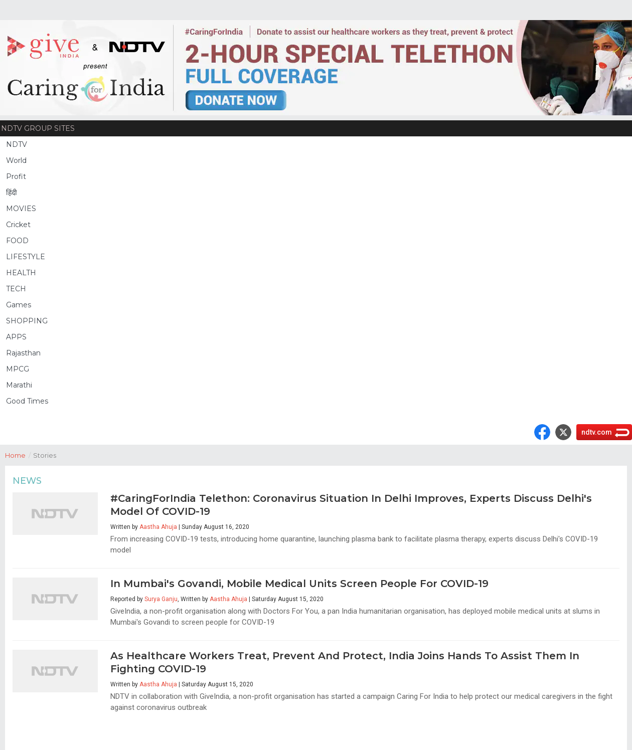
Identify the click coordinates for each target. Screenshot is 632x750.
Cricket (18, 224)
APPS (16, 336)
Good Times (27, 401)
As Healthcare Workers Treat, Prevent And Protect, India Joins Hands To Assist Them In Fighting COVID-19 (344, 662)
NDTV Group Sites (38, 128)
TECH (16, 288)
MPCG (17, 368)
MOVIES (21, 208)
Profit (16, 176)
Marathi (19, 385)
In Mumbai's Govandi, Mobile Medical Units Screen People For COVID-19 (299, 584)
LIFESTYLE (25, 256)
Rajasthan (23, 352)
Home (19, 454)
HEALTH (21, 272)
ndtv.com (596, 432)
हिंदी (11, 192)
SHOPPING (27, 320)
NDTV (16, 144)
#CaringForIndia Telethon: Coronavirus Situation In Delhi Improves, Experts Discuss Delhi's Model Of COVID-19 (351, 504)
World (16, 160)
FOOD (17, 240)
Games (18, 304)
